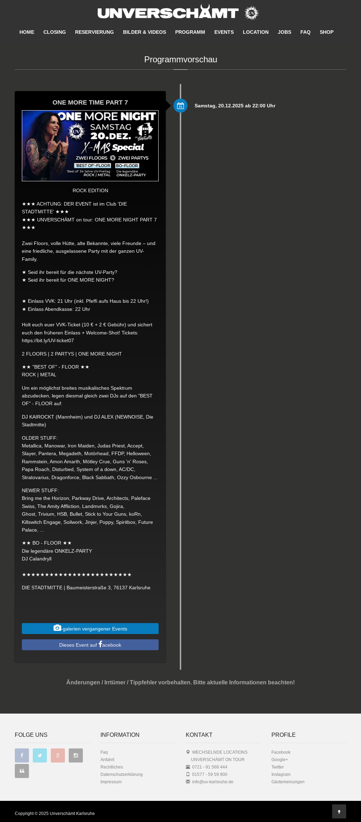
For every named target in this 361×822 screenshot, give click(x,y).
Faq (104, 752)
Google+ (279, 759)
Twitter (277, 767)
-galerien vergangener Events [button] (86, 628)
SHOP (327, 32)
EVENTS (224, 32)
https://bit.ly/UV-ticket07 (44, 340)
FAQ (305, 32)
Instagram (280, 774)
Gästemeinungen (288, 781)
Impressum (111, 781)
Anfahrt (107, 759)
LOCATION (256, 32)
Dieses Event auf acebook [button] (86, 644)
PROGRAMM (190, 32)
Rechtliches (111, 767)
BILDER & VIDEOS (144, 32)
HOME (26, 32)
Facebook (280, 752)
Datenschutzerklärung (121, 774)
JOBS (284, 32)
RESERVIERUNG (94, 32)
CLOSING (54, 32)
